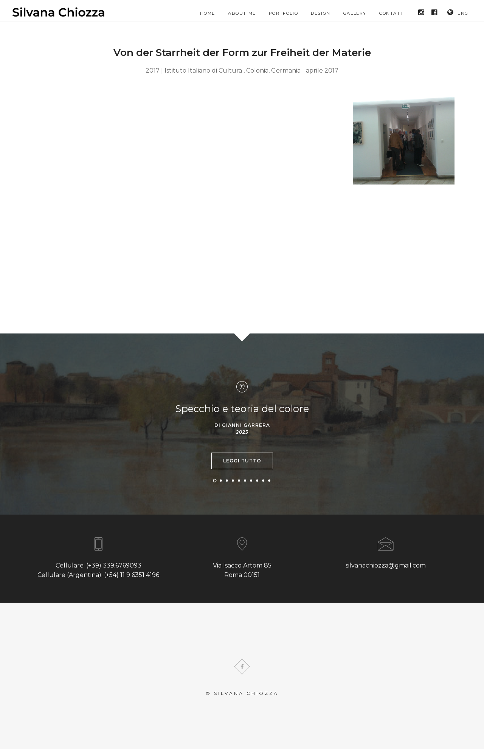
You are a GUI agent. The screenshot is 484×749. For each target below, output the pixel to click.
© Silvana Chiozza (242, 693)
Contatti (392, 13)
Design (320, 13)
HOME (207, 13)
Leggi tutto (242, 461)
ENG (457, 12)
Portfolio (283, 13)
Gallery (354, 13)
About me (242, 13)
